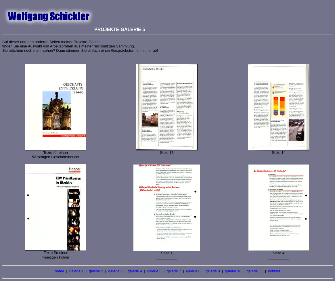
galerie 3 (115, 271)
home (59, 271)
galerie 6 (154, 271)
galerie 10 (233, 271)
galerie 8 (193, 271)
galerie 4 (135, 271)
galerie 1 (76, 271)
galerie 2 (96, 271)
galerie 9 (213, 271)
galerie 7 (173, 271)
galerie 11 (255, 271)
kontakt (274, 271)
